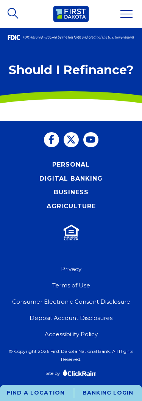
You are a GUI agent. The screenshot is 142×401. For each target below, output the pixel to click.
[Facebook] (51, 139)
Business (71, 192)
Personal (71, 164)
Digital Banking (71, 178)
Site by (71, 372)
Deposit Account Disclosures (71, 317)
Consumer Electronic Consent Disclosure (71, 301)
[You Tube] (90, 139)
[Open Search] (14, 14)
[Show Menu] (126, 14)
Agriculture (71, 206)
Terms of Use (71, 285)
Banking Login (108, 392)
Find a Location (36, 392)
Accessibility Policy (71, 334)
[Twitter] (71, 139)
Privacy (71, 269)
